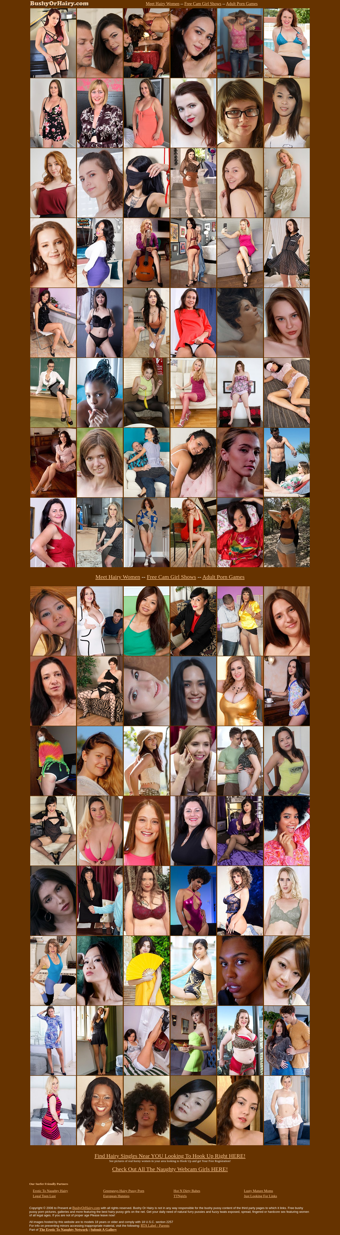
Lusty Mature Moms (258, 1191)
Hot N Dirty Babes (187, 1191)
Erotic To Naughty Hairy (50, 1191)
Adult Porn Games (242, 3)
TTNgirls (180, 1196)
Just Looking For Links (260, 1196)
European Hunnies (116, 1196)
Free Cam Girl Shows (202, 3)
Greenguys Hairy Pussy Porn (123, 1191)
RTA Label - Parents (155, 1225)
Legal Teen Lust (44, 1196)
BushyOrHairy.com (86, 1208)
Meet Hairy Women (162, 3)
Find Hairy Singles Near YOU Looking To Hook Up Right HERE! (170, 1156)
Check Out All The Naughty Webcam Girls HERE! (170, 1169)
